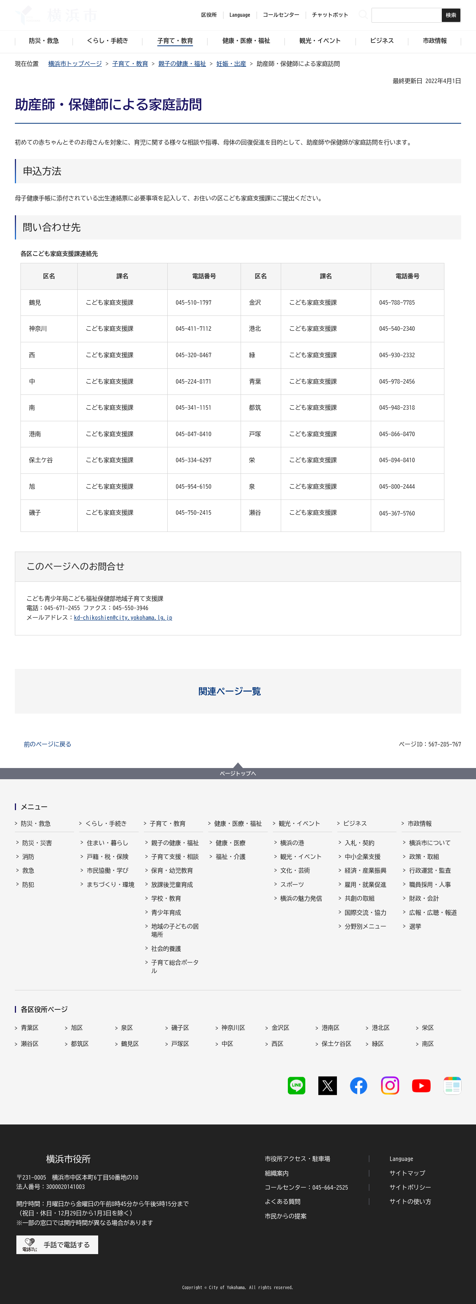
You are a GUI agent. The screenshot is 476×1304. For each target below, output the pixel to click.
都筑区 (80, 1044)
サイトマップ (407, 1173)
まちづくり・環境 (110, 885)
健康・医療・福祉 (238, 823)
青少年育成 (166, 913)
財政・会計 (424, 898)
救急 (28, 870)
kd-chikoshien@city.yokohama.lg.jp (123, 618)
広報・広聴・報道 (433, 913)
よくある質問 (282, 1202)
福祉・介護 (230, 857)
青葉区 (30, 1028)
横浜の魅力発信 (301, 898)
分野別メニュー (365, 926)
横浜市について (430, 843)
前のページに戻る (47, 744)
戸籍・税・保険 (107, 857)
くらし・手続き (106, 823)
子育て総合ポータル (175, 966)
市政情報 (419, 823)
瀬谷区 (30, 1044)
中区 (228, 1044)
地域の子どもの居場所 (175, 930)
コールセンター (281, 15)
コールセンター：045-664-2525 (306, 1187)
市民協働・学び (107, 870)
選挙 (415, 926)
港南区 (331, 1028)
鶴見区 (130, 1044)
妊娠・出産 (231, 64)
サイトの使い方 (410, 1202)
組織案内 (277, 1173)
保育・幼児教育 (172, 870)
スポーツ (292, 885)
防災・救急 (36, 823)
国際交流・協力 (365, 913)
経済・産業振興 (365, 870)
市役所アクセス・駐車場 (297, 1159)
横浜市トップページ (75, 64)
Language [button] (239, 15)
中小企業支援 (362, 857)
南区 (428, 1044)
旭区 (77, 1028)
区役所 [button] (209, 15)
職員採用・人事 (430, 885)
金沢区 (280, 1028)
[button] (238, 691)
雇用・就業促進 (365, 885)
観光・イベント (300, 823)
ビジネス (355, 823)
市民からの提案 (285, 1216)
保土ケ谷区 (336, 1044)
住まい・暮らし (107, 843)
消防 (28, 857)
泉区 (127, 1028)
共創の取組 (359, 898)
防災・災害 (37, 843)
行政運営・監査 (430, 870)
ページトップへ (238, 773)
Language (402, 1159)
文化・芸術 (295, 870)
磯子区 (180, 1028)
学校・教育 (166, 898)
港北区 (381, 1028)
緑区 (378, 1044)
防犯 (28, 885)
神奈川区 (233, 1028)
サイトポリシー (410, 1187)
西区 (277, 1044)
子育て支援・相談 (175, 857)
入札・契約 (359, 843)
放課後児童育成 (172, 885)
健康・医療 (230, 843)
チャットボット (330, 15)
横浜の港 (292, 843)
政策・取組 (424, 857)
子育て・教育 (130, 64)
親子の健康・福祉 (182, 64)
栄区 (428, 1028)
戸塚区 (180, 1044)
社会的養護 (166, 949)
